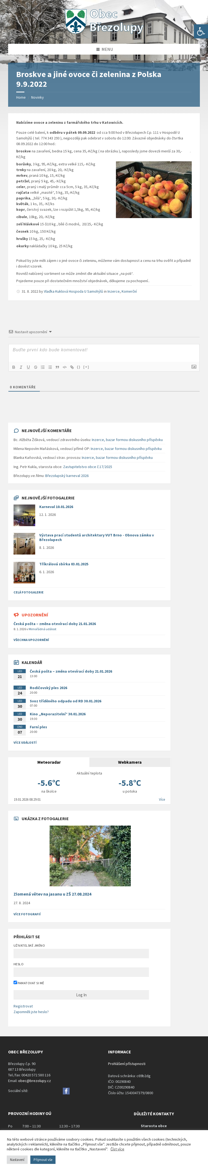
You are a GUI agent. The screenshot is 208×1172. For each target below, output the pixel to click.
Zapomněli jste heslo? (31, 1011)
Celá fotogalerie (29, 592)
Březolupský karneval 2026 (67, 475)
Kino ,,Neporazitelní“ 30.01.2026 (58, 714)
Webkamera (130, 762)
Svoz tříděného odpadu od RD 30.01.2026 (65, 701)
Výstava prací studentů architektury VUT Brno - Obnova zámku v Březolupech (96, 537)
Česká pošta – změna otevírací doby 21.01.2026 (55, 623)
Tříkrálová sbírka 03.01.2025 (63, 564)
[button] (201, 31)
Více (162, 799)
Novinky (37, 97)
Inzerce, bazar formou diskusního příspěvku (127, 439)
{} (81, 367)
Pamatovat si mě (29, 983)
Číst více (117, 1149)
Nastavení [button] (17, 1159)
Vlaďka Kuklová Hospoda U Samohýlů (73, 291)
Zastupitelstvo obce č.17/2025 (87, 466)
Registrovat (23, 1006)
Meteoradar (49, 762)
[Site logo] (104, 33)
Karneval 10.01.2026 (56, 506)
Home (21, 97)
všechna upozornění (31, 640)
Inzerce (114, 291)
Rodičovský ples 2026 (48, 687)
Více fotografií (27, 914)
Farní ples (38, 726)
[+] (89, 367)
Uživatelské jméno (29, 945)
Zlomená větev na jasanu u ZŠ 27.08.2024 (52, 894)
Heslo (19, 964)
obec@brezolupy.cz (34, 1080)
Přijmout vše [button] (43, 1159)
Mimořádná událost (42, 629)
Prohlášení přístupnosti (126, 1063)
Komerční (129, 291)
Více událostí (25, 742)
